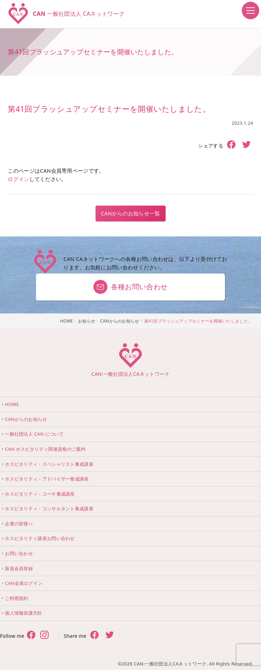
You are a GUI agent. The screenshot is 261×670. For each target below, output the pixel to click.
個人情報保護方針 (23, 613)
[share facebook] (231, 145)
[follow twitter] (44, 635)
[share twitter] (246, 145)
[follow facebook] (31, 635)
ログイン (18, 178)
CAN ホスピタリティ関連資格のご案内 (45, 449)
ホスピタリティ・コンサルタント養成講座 (49, 508)
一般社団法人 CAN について (34, 434)
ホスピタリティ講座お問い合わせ (40, 538)
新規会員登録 (19, 568)
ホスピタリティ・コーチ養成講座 (40, 494)
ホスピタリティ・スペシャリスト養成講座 (49, 464)
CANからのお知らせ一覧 (130, 213)
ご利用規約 (16, 598)
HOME (12, 404)
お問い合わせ (19, 553)
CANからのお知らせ (26, 419)
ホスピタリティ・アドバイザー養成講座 (47, 479)
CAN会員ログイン (23, 583)
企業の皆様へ (19, 523)
